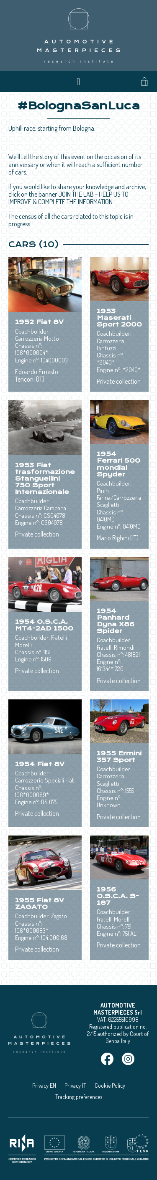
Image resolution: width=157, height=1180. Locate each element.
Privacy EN (44, 1085)
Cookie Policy (110, 1085)
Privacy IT (75, 1085)
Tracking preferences (78, 1096)
